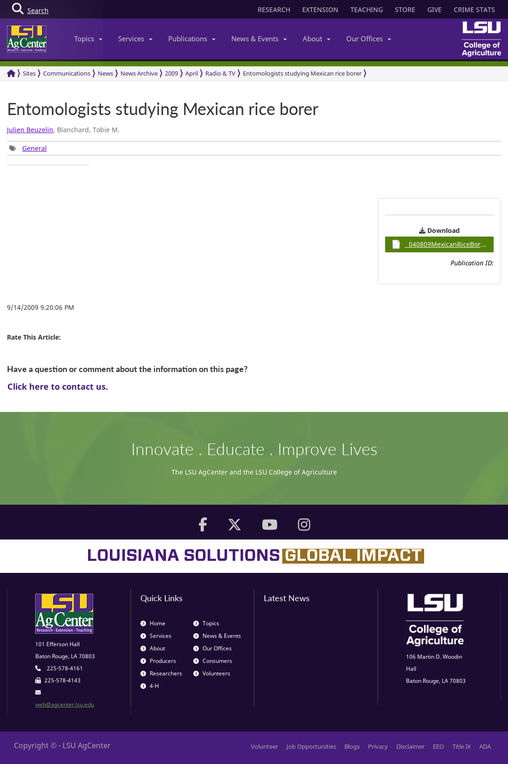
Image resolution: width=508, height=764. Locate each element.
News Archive (139, 73)
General (34, 148)
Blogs (352, 746)
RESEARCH (274, 9)
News (105, 73)
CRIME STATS (474, 9)
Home (152, 623)
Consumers (212, 661)
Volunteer (264, 746)
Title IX (461, 746)
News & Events (259, 38)
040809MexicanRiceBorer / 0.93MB (442, 244)
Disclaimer (410, 746)
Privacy (378, 746)
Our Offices (368, 38)
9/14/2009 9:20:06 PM (40, 307)
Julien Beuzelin (30, 129)
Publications (192, 38)
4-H (149, 686)
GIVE (434, 9)
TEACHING (366, 9)
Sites (29, 73)
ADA (485, 746)
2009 (171, 73)
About (316, 38)
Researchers (161, 673)
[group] (28, 148)
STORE (405, 9)
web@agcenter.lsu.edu (64, 704)
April (191, 73)
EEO (438, 746)
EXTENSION (320, 9)
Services (135, 38)
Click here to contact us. (57, 386)
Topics (88, 38)
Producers (158, 661)
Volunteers (211, 673)
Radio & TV (220, 73)
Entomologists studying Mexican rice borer (302, 73)
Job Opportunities (311, 746)
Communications (66, 73)
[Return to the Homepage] (11, 73)
